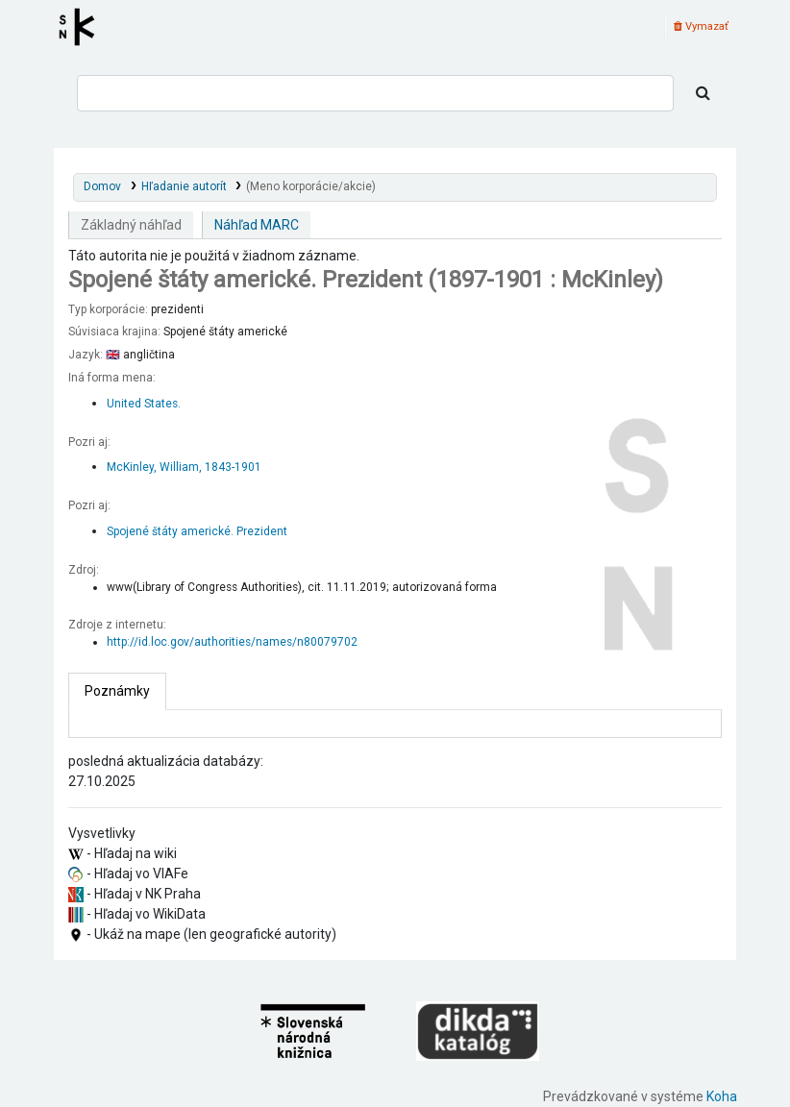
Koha (721, 1096)
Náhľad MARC (256, 225)
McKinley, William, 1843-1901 (184, 467)
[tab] (117, 691)
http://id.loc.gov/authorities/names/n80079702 (232, 642)
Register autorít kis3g (82, 27)
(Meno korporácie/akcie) (311, 186)
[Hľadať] (703, 93)
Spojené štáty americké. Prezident (197, 531)
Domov (102, 186)
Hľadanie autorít (184, 186)
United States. (144, 403)
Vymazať (701, 26)
